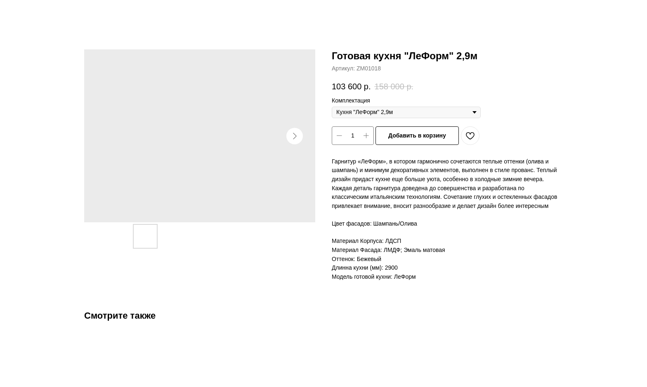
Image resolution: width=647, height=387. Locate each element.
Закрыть (27, 12)
